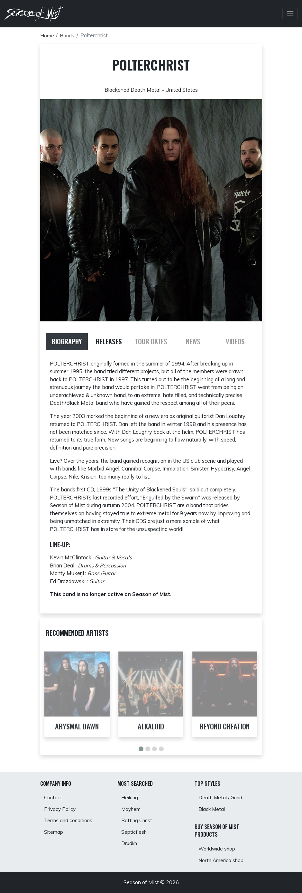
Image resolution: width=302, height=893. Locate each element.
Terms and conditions (69, 819)
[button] (141, 749)
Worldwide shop (218, 848)
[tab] (67, 341)
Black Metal (213, 807)
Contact (53, 795)
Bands (67, 35)
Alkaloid (151, 726)
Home (47, 35)
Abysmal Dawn (77, 726)
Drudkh (130, 844)
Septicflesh (135, 832)
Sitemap (54, 832)
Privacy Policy (61, 807)
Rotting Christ (138, 819)
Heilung (131, 795)
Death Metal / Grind (222, 795)
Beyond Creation (225, 726)
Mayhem (132, 807)
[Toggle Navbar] (290, 13)
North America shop (222, 860)
